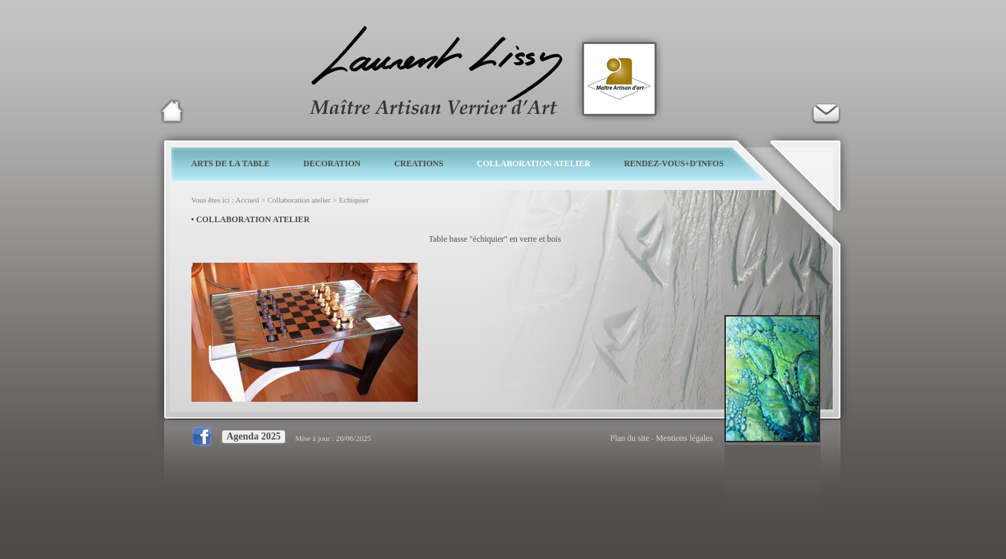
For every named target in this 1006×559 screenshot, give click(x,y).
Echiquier (354, 200)
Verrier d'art (826, 111)
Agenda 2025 (253, 436)
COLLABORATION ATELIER (534, 163)
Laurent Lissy (172, 111)
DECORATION (331, 163)
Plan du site (630, 438)
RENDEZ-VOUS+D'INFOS (674, 163)
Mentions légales (684, 438)
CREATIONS (418, 163)
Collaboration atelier (299, 200)
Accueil (247, 200)
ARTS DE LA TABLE (230, 163)
